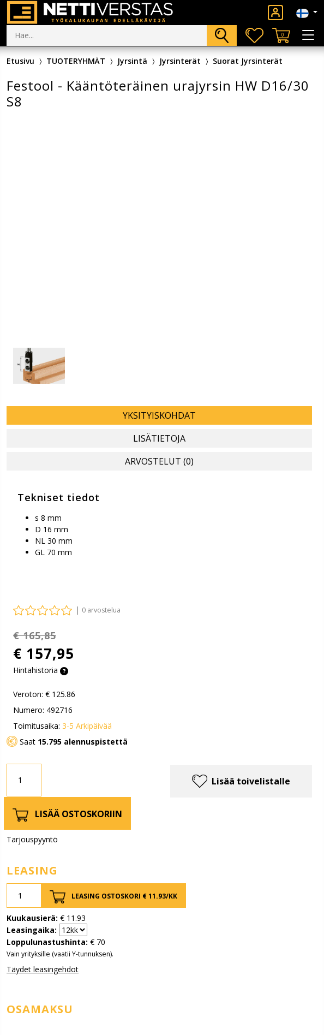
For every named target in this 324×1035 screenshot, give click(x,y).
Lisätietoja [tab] (159, 438)
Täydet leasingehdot (43, 969)
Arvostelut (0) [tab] (159, 461)
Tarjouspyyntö (32, 839)
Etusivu (20, 61)
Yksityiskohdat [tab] (159, 415)
